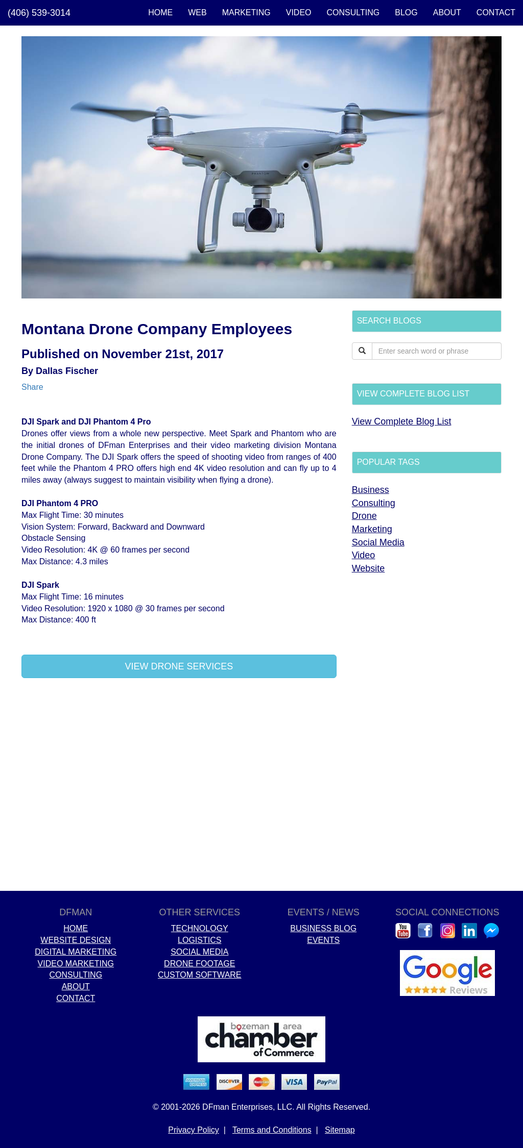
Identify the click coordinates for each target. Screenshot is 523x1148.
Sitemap (340, 1130)
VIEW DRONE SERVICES (179, 666)
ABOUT (447, 12)
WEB (197, 12)
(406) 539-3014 (39, 13)
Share (32, 387)
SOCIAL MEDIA (199, 951)
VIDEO (299, 12)
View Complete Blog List (401, 421)
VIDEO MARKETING (76, 963)
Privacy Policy (193, 1130)
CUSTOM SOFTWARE (200, 974)
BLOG (406, 12)
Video (363, 555)
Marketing (372, 529)
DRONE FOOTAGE (199, 963)
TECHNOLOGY (199, 928)
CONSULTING (353, 12)
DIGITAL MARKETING (75, 951)
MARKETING (246, 12)
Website (368, 568)
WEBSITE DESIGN (75, 940)
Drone (364, 516)
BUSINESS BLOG (323, 928)
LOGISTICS (199, 940)
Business (370, 490)
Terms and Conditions (272, 1130)
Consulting (373, 503)
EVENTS (323, 940)
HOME (160, 12)
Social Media (378, 542)
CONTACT (496, 12)
